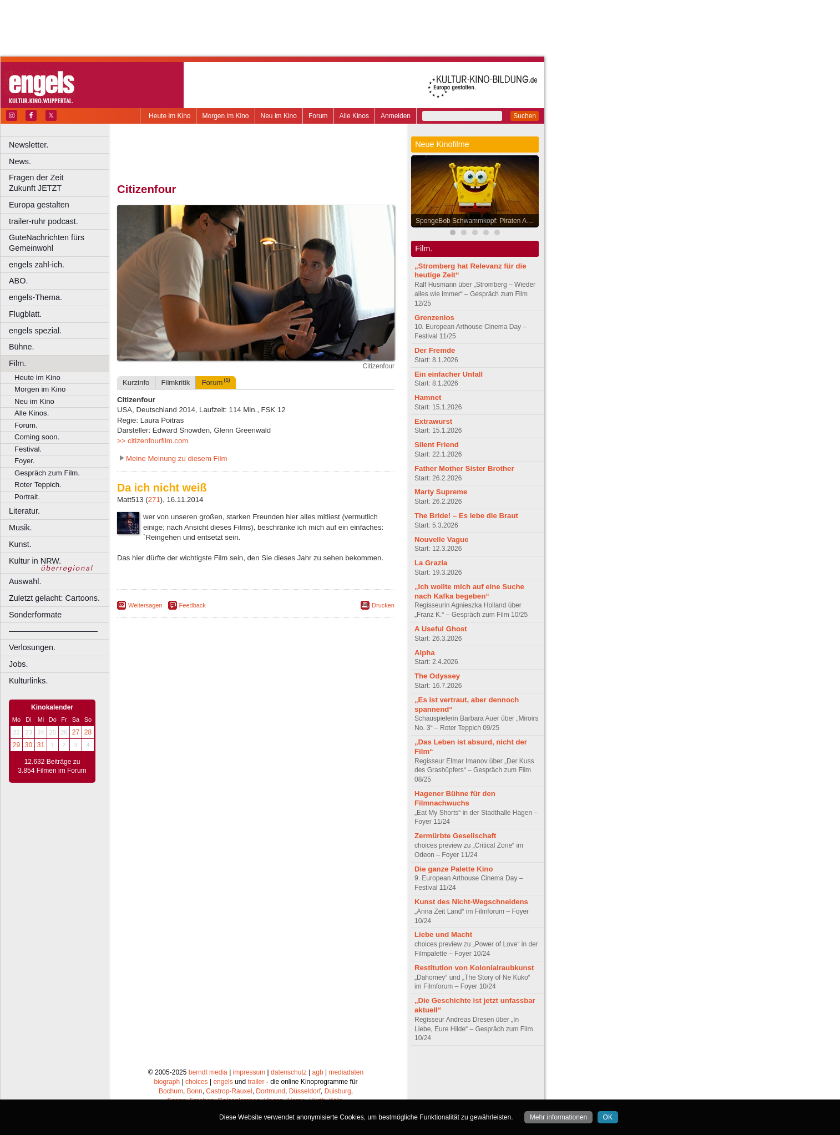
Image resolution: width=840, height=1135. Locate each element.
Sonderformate (35, 614)
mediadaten (345, 1072)
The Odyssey (437, 676)
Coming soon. (36, 437)
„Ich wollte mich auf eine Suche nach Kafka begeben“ (469, 591)
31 (40, 745)
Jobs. (18, 664)
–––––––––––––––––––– (53, 630)
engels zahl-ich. (36, 264)
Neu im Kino (279, 116)
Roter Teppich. (38, 484)
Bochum (171, 1091)
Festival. (28, 449)
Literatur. (24, 510)
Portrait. (27, 497)
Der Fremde (434, 350)
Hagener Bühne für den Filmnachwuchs (454, 798)
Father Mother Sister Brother (464, 468)
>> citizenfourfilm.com (152, 441)
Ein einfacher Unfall (448, 374)
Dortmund (270, 1091)
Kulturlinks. (28, 680)
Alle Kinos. (31, 413)
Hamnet (427, 397)
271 (154, 499)
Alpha (424, 652)
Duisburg (338, 1091)
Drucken (383, 605)
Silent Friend (436, 444)
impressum (249, 1072)
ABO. (18, 280)
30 (28, 745)
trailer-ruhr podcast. (43, 221)
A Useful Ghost (440, 629)
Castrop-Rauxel (229, 1091)
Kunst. (20, 544)
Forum (318, 116)
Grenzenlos (434, 317)
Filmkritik (175, 382)
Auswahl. (25, 581)
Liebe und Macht (443, 934)
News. (20, 161)
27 (75, 732)
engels (222, 1082)
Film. (17, 363)
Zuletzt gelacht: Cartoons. (54, 598)
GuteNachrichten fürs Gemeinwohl (46, 242)
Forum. (26, 425)
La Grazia (430, 563)
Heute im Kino (169, 116)
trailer (255, 1082)
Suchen (524, 116)
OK (608, 1117)
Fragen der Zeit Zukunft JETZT (60, 182)
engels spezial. (35, 330)
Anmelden (396, 116)
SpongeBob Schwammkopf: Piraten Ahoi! (476, 221)
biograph (167, 1082)
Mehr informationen (558, 1117)
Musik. (20, 527)
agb (317, 1072)
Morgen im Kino (225, 116)
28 (88, 732)
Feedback (192, 605)
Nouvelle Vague (441, 539)
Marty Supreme (440, 492)
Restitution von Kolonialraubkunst (474, 968)
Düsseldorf (305, 1091)
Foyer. (24, 461)
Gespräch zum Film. (47, 473)
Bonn (195, 1091)
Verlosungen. (32, 647)
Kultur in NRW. (35, 560)
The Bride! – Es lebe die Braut (466, 515)
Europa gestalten (39, 204)
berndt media (208, 1072)
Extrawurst (433, 421)
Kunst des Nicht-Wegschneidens (471, 902)
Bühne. (21, 346)
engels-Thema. (35, 297)
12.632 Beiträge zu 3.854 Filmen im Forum (52, 766)
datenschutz (289, 1072)
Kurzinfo (136, 382)
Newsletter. (28, 144)
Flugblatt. (25, 314)
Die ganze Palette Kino (453, 869)
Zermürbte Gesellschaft (455, 836)
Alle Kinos (354, 116)
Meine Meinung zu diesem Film (176, 458)
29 (16, 745)
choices (196, 1082)
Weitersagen (145, 605)
